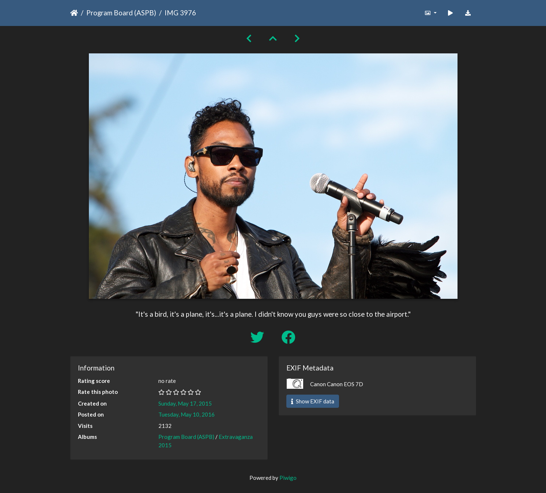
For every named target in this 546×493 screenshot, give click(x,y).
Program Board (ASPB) (121, 12)
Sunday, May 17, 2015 (185, 403)
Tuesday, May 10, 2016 (186, 414)
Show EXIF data (312, 401)
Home (74, 13)
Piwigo (288, 477)
